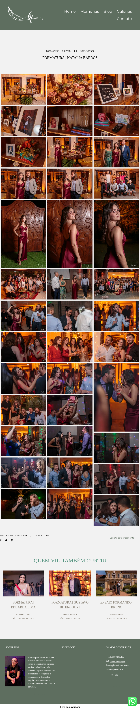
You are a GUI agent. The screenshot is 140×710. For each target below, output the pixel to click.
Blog (108, 11)
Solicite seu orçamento (122, 537)
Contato (124, 19)
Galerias (124, 11)
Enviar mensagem (117, 661)
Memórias (89, 11)
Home (70, 11)
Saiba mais (39, 694)
